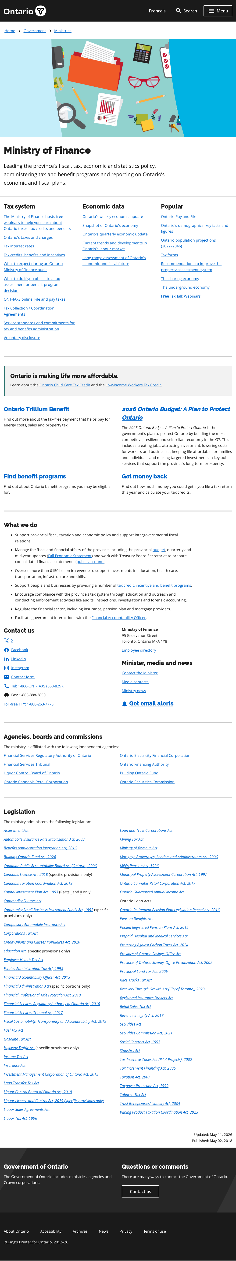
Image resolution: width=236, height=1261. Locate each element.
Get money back (144, 476)
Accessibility (50, 1231)
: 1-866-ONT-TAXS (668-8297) (34, 686)
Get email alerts (147, 703)
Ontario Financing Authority (144, 764)
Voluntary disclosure (22, 337)
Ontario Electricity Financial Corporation (155, 755)
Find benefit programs (35, 476)
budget (159, 549)
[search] (186, 10)
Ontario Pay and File (178, 216)
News (103, 1231)
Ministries (63, 30)
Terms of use (154, 1231)
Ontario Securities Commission (147, 781)
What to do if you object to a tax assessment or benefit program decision (32, 284)
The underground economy (185, 287)
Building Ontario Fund (139, 773)
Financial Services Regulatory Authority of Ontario (47, 755)
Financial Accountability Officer (119, 617)
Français (157, 11)
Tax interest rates (19, 246)
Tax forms (169, 254)
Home (9, 30)
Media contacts (135, 681)
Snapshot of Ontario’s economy (110, 225)
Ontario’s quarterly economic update (115, 234)
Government (35, 30)
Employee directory (139, 650)
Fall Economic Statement (70, 555)
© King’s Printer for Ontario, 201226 (36, 1242)
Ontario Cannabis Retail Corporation (36, 781)
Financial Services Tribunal (27, 764)
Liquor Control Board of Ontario (32, 773)
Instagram (16, 667)
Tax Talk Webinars (181, 296)
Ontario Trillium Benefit (36, 409)
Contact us (140, 1191)
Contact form (19, 676)
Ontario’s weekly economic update (112, 216)
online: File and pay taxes (34, 299)
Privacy (126, 1231)
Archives (80, 1231)
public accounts (90, 561)
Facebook (16, 649)
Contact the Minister (140, 672)
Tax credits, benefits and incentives (34, 254)
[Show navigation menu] (218, 10)
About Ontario (16, 1231)
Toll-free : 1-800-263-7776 (29, 704)
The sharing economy (180, 278)
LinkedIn (15, 658)
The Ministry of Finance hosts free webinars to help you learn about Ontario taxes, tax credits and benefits (37, 222)
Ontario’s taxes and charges (28, 237)
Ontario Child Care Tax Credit (64, 385)
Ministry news (134, 690)
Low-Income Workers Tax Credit (133, 385)
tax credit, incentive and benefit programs (154, 585)
